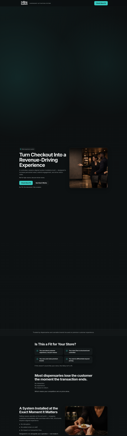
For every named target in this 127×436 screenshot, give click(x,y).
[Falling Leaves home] (35, 3)
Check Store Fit (101, 3)
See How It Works (41, 183)
